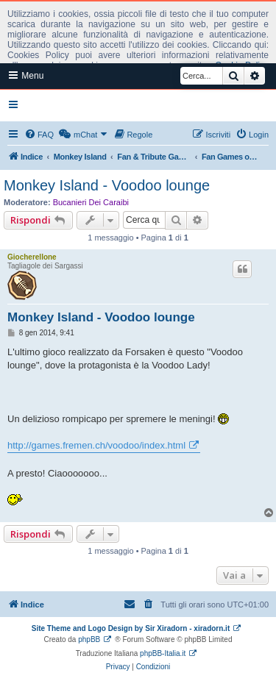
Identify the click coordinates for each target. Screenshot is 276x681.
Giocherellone (32, 257)
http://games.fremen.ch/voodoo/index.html (96, 445)
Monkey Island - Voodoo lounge (107, 185)
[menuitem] (39, 134)
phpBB (89, 639)
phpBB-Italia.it (162, 653)
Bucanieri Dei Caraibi (91, 202)
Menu (26, 75)
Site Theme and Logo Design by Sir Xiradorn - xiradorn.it (131, 628)
